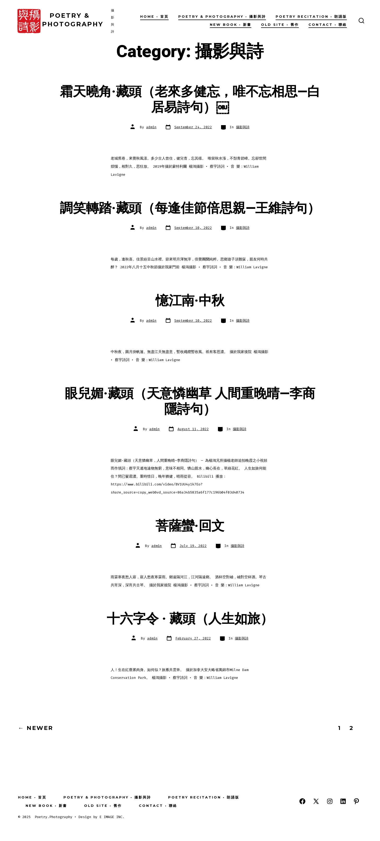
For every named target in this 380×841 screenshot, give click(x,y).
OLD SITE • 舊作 (280, 25)
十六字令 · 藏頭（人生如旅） (190, 619)
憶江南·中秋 (190, 300)
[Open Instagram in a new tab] (329, 801)
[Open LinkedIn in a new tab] (343, 801)
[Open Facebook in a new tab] (302, 801)
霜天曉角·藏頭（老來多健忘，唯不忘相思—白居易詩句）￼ (190, 99)
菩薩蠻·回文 (190, 526)
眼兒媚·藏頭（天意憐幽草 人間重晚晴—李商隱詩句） (190, 401)
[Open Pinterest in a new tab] (356, 801)
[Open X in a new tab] (316, 801)
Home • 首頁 (154, 17)
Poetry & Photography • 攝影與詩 (222, 17)
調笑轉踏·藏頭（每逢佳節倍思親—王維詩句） (190, 208)
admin (151, 127)
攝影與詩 (243, 127)
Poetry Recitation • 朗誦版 (311, 17)
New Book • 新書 (230, 25)
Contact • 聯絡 (327, 25)
